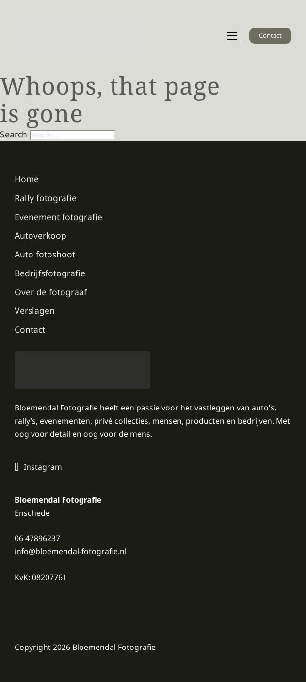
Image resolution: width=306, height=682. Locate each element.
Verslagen (35, 310)
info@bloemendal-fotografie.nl (71, 551)
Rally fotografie (46, 198)
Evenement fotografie (58, 216)
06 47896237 (37, 538)
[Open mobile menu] (232, 36)
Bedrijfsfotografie (50, 273)
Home (27, 179)
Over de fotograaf (51, 292)
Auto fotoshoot (45, 254)
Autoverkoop (40, 235)
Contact (270, 35)
